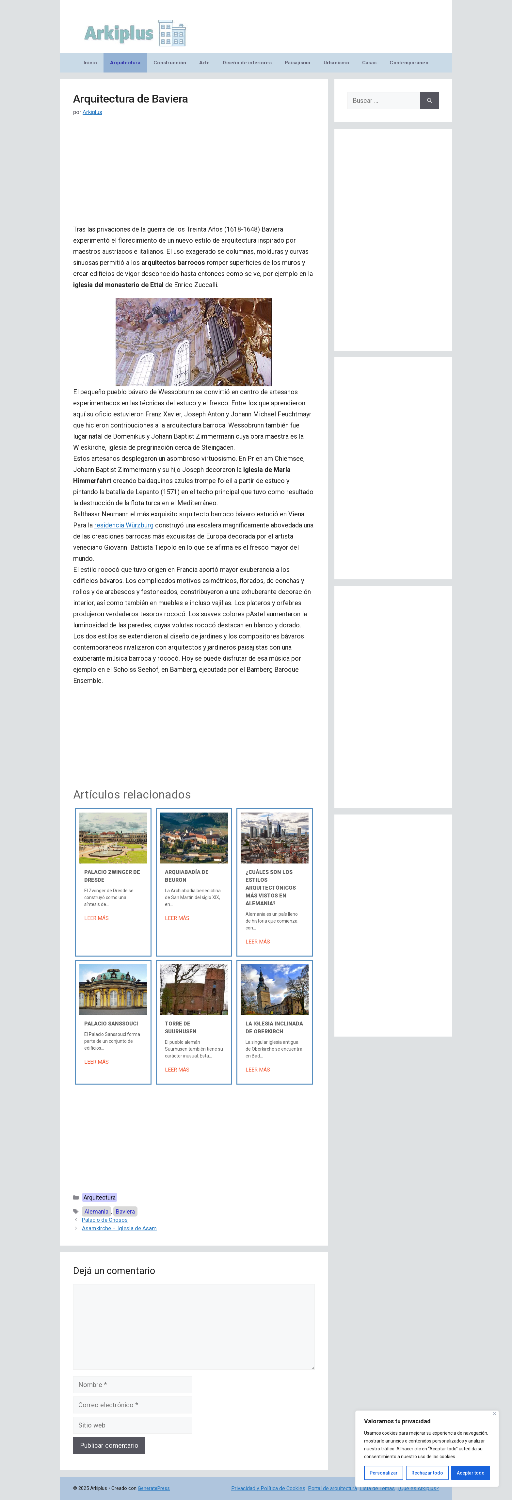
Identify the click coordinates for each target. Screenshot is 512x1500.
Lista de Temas (377, 1488)
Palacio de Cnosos (105, 1220)
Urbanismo (336, 63)
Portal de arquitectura (332, 1488)
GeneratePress (154, 1488)
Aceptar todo (471, 1473)
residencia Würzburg (123, 525)
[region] (427, 1449)
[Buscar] (429, 100)
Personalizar (384, 1473)
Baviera (125, 1211)
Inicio (90, 63)
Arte (204, 63)
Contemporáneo (409, 63)
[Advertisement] (194, 175)
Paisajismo (298, 63)
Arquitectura (125, 63)
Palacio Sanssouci (111, 1024)
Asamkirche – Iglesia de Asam (119, 1228)
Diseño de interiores (247, 63)
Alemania (96, 1211)
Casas (369, 63)
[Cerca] (494, 1413)
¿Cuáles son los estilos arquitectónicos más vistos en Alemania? (271, 888)
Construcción (169, 63)
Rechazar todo (427, 1473)
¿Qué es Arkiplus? (418, 1488)
